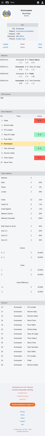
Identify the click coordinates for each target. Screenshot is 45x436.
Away (40, 44)
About (22, 418)
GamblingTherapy (22, 396)
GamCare (22, 399)
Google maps (20, 39)
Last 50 (5, 47)
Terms (22, 415)
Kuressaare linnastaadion (25, 31)
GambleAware (22, 393)
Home (22, 47)
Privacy (22, 412)
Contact (22, 421)
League (5, 44)
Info (22, 424)
